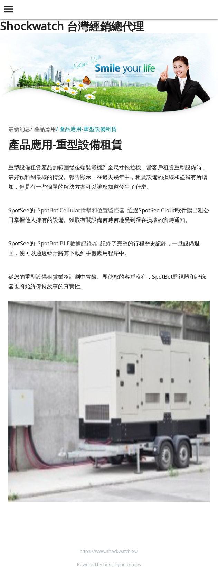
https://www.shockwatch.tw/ (109, 551)
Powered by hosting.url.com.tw (109, 564)
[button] (9, 9)
